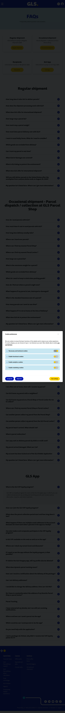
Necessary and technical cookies (18, 351)
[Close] (58, 334)
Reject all (19, 378)
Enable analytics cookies (16, 362)
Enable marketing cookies (16, 367)
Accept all (9, 378)
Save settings (54, 378)
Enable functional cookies (16, 356)
